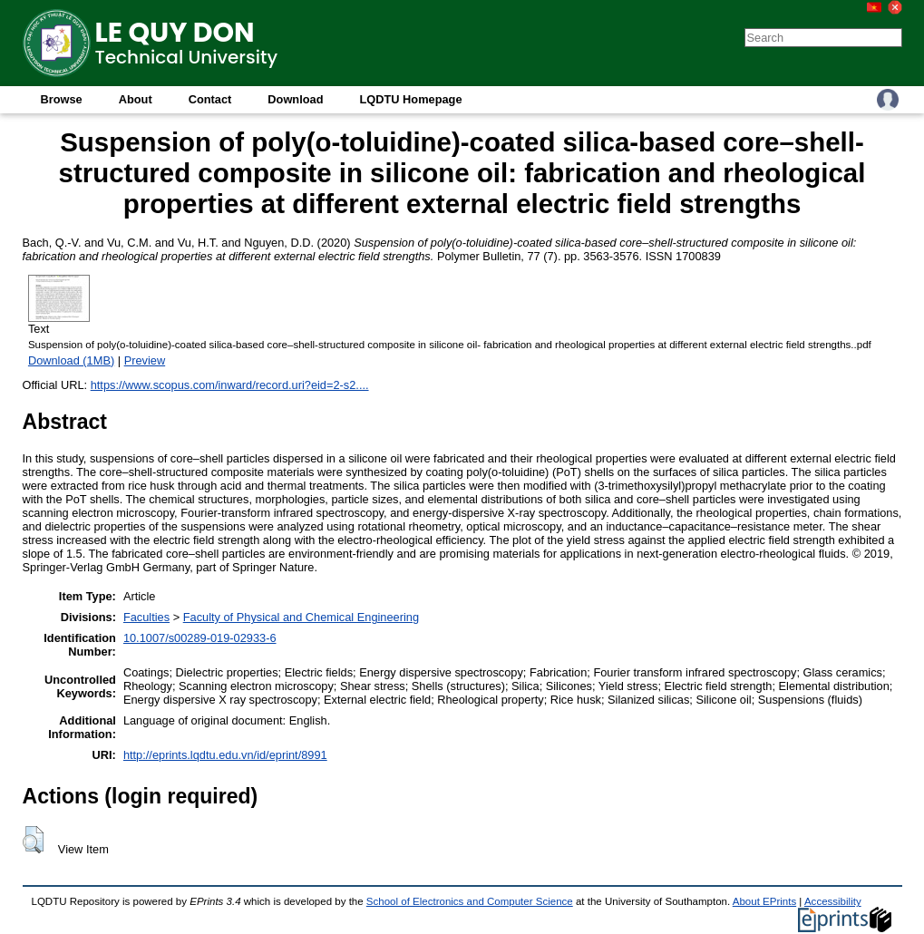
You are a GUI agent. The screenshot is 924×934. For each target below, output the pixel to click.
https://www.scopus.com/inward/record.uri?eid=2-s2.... (230, 385)
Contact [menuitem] (210, 99)
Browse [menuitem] (62, 99)
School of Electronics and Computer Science (469, 901)
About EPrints (764, 901)
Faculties (146, 617)
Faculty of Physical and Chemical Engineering (301, 617)
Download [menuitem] (295, 99)
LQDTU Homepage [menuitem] (410, 99)
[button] (33, 839)
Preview (145, 360)
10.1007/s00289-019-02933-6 (200, 638)
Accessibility (832, 901)
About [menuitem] (135, 99)
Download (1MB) (71, 360)
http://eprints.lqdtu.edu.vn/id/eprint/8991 (225, 755)
